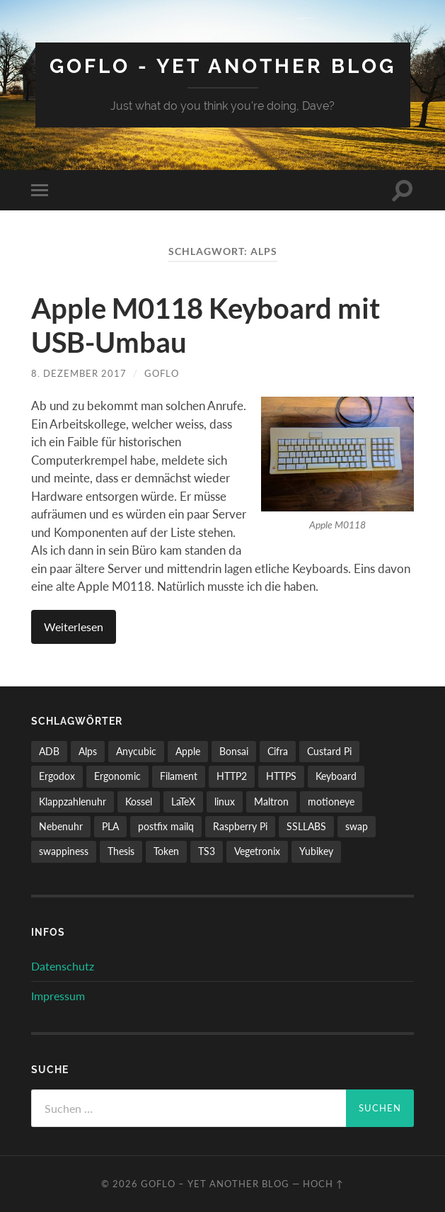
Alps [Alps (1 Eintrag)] (88, 751)
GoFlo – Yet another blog (215, 1183)
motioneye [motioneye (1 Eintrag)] (331, 801)
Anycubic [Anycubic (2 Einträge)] (136, 751)
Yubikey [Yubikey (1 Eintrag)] (316, 851)
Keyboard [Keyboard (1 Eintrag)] (336, 776)
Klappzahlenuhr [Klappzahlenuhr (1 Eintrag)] (72, 801)
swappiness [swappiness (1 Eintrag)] (63, 851)
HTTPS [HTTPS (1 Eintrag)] (281, 776)
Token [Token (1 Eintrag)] (166, 851)
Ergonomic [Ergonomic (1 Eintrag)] (117, 776)
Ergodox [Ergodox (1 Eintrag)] (57, 776)
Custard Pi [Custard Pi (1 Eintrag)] (329, 751)
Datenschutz (62, 966)
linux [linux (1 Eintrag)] (224, 801)
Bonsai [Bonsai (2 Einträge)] (233, 751)
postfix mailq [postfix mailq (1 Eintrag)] (166, 826)
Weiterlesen (73, 626)
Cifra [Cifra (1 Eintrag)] (277, 751)
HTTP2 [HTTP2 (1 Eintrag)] (231, 776)
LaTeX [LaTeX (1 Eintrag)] (183, 801)
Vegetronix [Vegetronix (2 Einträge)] (257, 851)
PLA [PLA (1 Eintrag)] (110, 826)
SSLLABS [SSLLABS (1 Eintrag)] (306, 826)
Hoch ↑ (323, 1183)
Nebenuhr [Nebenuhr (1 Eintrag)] (61, 826)
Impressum (58, 995)
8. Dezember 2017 (79, 373)
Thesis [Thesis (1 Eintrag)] (121, 851)
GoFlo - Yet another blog (223, 66)
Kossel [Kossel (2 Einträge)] (138, 801)
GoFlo (161, 373)
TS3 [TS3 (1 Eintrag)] (206, 851)
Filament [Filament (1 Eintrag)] (178, 776)
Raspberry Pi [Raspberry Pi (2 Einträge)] (240, 826)
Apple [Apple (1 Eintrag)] (187, 751)
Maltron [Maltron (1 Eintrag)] (271, 801)
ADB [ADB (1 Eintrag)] (49, 751)
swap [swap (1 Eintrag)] (356, 826)
